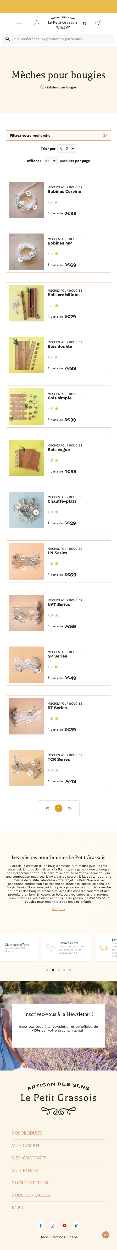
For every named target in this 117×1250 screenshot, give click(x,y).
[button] (47, 970)
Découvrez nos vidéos (58, 1237)
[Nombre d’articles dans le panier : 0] (84, 23)
